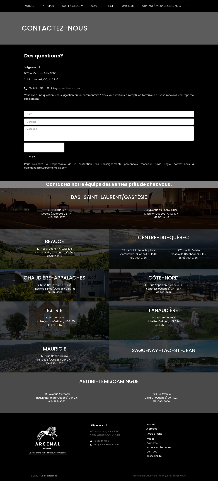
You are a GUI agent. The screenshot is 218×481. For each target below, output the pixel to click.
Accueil (29, 5)
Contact (151, 451)
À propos (48, 5)
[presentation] (44, 147)
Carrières (128, 5)
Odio (94, 5)
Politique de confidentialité (172, 476)
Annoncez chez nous (158, 447)
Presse (109, 5)
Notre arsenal (72, 6)
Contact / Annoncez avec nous (162, 5)
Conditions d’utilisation (144, 476)
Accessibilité (154, 456)
